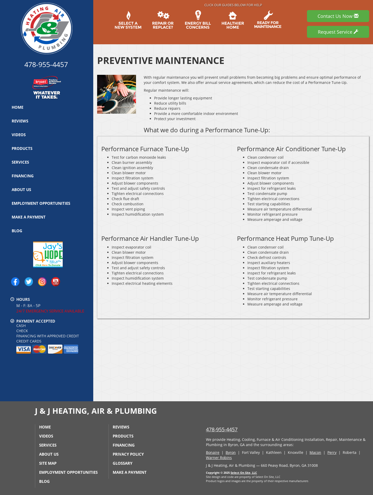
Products (22, 148)
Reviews (20, 120)
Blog (17, 230)
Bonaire (212, 452)
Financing (23, 175)
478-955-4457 (222, 429)
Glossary (122, 463)
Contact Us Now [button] (338, 16)
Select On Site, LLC (244, 473)
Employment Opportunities (41, 203)
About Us (21, 189)
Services (20, 162)
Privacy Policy (128, 454)
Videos (19, 134)
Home (17, 107)
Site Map (47, 463)
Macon (315, 452)
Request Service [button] (338, 32)
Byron (231, 452)
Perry (331, 452)
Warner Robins (219, 457)
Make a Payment (29, 217)
